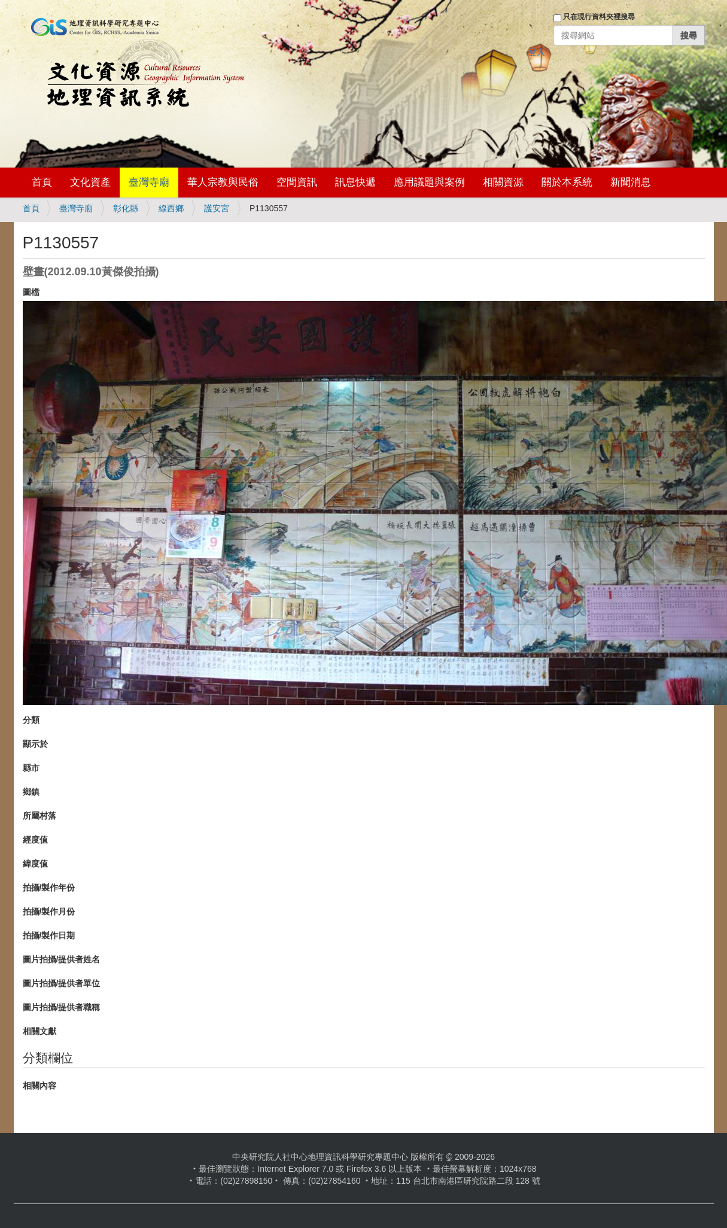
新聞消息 (630, 182)
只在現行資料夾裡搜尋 (599, 17)
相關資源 (503, 182)
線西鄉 (171, 208)
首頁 (42, 182)
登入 (536, 52)
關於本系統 (567, 182)
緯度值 (35, 863)
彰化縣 (125, 208)
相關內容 (39, 1085)
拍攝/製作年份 (49, 887)
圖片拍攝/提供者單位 (62, 983)
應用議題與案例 (429, 182)
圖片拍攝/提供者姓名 (62, 959)
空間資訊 (296, 182)
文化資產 (90, 182)
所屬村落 (39, 815)
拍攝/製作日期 (49, 935)
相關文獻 (39, 1031)
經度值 (35, 839)
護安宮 (216, 208)
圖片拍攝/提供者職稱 (62, 1007)
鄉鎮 (31, 792)
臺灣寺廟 (149, 182)
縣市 (31, 768)
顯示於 (35, 744)
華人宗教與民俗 (222, 182)
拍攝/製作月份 (49, 911)
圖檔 (31, 292)
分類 (31, 720)
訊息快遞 (355, 182)
